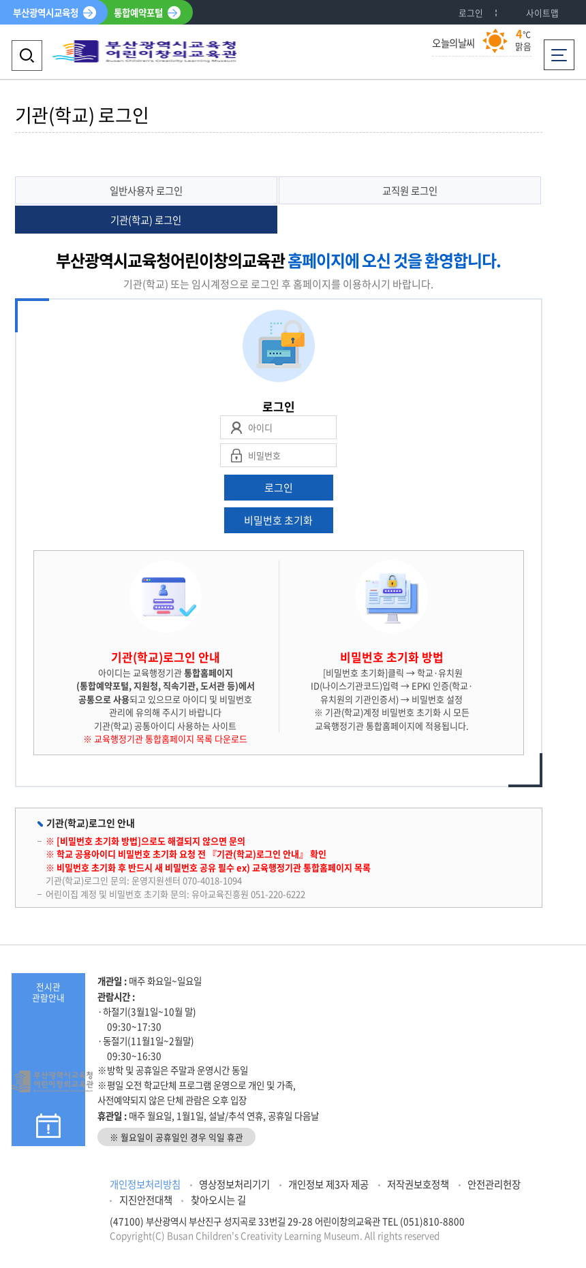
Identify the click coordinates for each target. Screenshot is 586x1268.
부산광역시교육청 (45, 12)
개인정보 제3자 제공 (328, 1184)
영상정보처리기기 (234, 1184)
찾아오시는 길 (218, 1199)
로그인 (471, 12)
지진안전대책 (145, 1199)
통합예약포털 (138, 12)
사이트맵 (542, 12)
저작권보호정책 (418, 1184)
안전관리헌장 (494, 1184)
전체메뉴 (559, 50)
